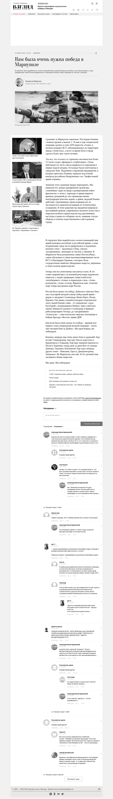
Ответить (54, 446)
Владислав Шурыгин (33, 81)
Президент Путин (59, 14)
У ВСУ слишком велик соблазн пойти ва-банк (66, 374)
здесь (45, 402)
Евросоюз (74, 14)
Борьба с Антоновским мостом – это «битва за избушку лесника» (70, 386)
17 (68, 728)
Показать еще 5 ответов (54, 775)
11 (63, 521)
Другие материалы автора (60, 370)
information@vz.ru (66, 789)
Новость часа (44, 3)
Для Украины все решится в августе (63, 381)
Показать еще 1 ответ (54, 507)
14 (76, 673)
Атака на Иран (19, 14)
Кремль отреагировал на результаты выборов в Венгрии (52, 7)
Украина (31, 14)
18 (63, 446)
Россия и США (44, 14)
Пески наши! (54, 378)
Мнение (37, 53)
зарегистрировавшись (93, 398)
